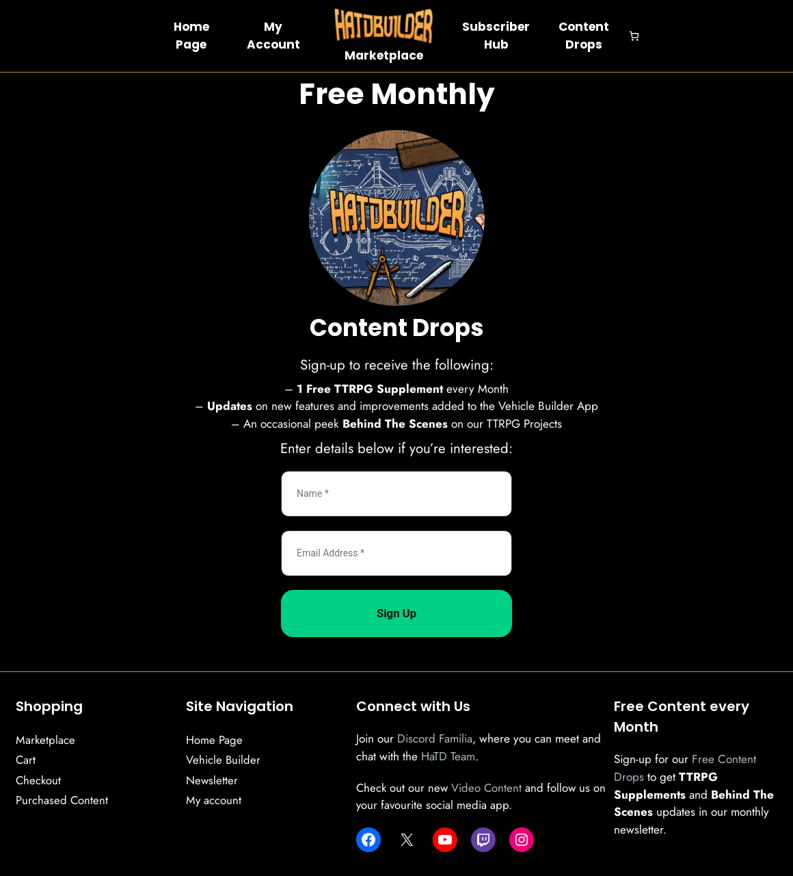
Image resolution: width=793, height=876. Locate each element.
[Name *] (396, 494)
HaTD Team (448, 756)
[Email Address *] (396, 553)
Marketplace (384, 55)
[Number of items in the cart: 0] (634, 36)
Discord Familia (434, 738)
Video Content (486, 788)
